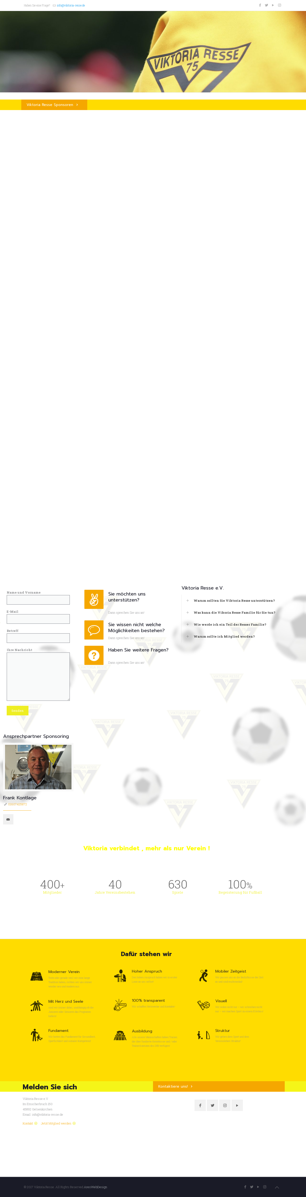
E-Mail (38, 616)
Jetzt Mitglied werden (56, 1123)
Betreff (38, 636)
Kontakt (28, 1123)
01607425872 (17, 804)
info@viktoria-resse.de (71, 5)
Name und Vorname (38, 597)
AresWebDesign (95, 1187)
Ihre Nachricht (38, 674)
